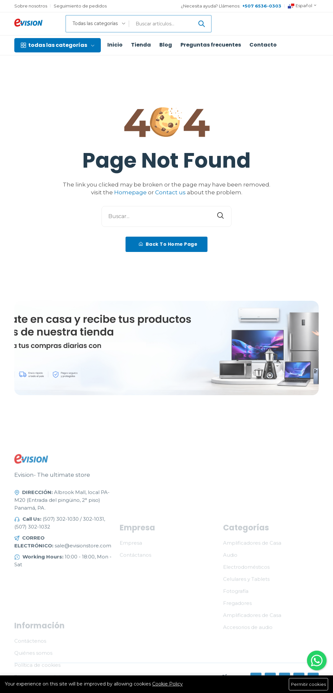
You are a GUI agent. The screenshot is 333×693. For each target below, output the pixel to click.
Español (302, 6)
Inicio (115, 45)
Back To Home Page (168, 244)
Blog (165, 45)
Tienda (141, 45)
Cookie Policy (167, 684)
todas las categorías (57, 45)
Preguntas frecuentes (210, 45)
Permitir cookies (308, 684)
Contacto (263, 45)
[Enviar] (201, 24)
